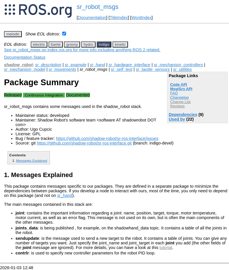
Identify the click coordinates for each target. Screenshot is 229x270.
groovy (72, 44)
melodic (13, 34)
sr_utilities (182, 69)
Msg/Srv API (181, 89)
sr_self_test (121, 69)
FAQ (174, 93)
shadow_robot (18, 64)
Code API (178, 84)
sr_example (76, 64)
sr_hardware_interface (129, 64)
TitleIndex (119, 17)
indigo (104, 44)
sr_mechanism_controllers (178, 64)
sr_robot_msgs (98, 6)
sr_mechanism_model (24, 69)
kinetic (120, 44)
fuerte (56, 44)
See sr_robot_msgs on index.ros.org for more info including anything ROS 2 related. (82, 49)
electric (39, 44)
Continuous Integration (44, 95)
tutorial (166, 247)
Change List (180, 102)
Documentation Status (24, 57)
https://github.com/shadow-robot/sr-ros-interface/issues (107, 138)
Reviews (177, 106)
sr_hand (97, 64)
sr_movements (62, 69)
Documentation (92, 17)
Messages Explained (31, 160)
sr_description (48, 64)
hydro (88, 44)
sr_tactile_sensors (153, 69)
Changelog (179, 97)
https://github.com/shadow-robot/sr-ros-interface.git (84, 143)
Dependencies (183, 114)
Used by (177, 119)
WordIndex (141, 17)
